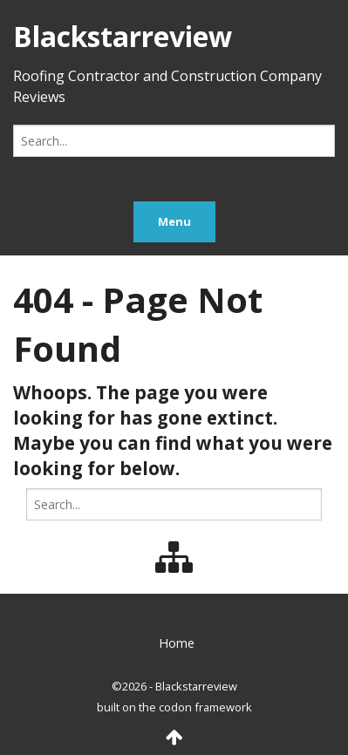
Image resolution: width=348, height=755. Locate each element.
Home (176, 643)
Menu (174, 221)
